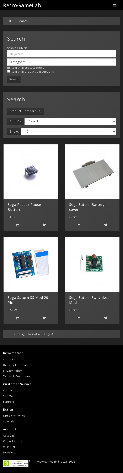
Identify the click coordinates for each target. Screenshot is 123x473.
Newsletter (10, 452)
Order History (12, 441)
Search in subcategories (25, 68)
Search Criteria (17, 48)
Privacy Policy (12, 370)
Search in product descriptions (30, 71)
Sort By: (16, 121)
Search (22, 21)
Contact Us (10, 390)
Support (8, 401)
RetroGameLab (22, 5)
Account (8, 435)
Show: (14, 131)
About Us (9, 359)
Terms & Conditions (16, 376)
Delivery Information (17, 365)
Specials (8, 421)
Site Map (9, 396)
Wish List (9, 447)
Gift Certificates (14, 416)
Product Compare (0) (25, 111)
